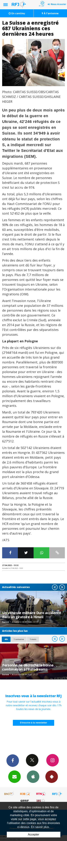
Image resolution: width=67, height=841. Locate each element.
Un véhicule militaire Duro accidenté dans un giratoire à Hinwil (31, 615)
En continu (17, 13)
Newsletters (14, 776)
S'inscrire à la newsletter (33, 722)
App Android (51, 776)
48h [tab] (6, 639)
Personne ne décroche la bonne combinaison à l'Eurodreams (27, 667)
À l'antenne (50, 13)
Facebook (12, 760)
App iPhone (33, 776)
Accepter (33, 834)
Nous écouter (58, 4)
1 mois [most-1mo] (33, 639)
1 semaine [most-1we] (19, 639)
